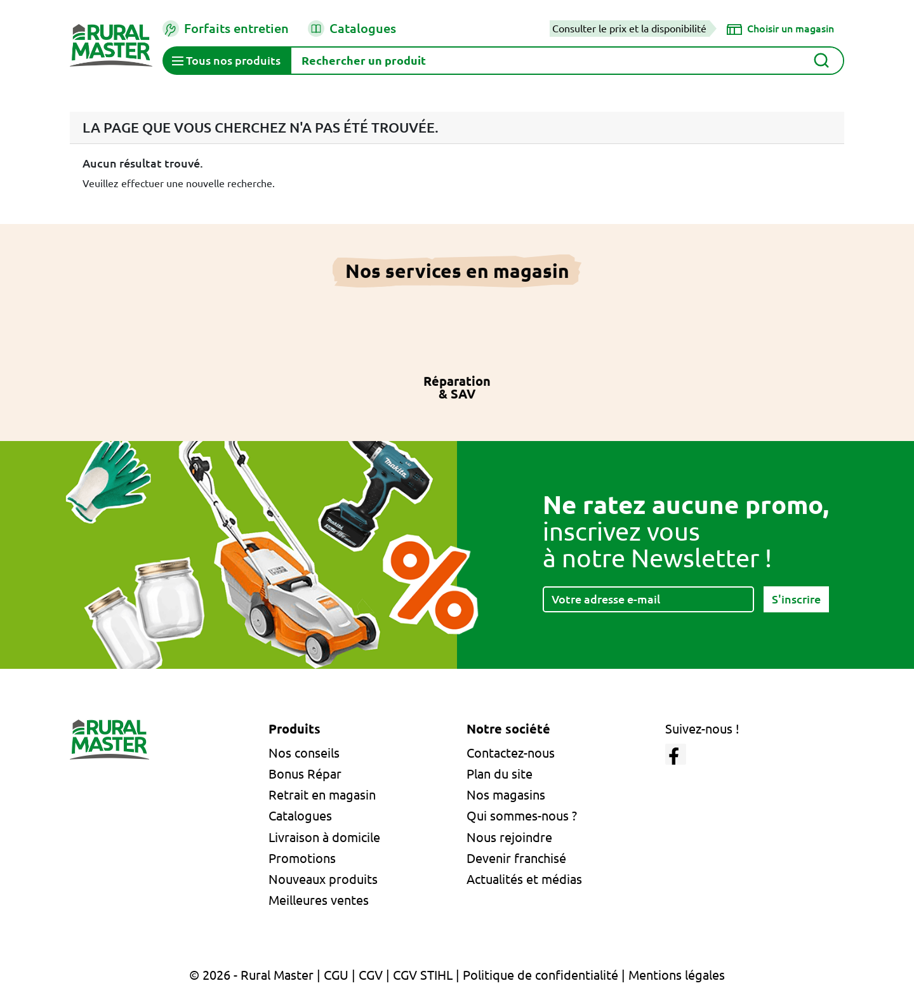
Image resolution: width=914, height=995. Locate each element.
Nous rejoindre (509, 837)
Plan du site (500, 774)
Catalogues (352, 28)
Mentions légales (676, 975)
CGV (371, 975)
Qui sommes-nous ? (522, 815)
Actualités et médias (524, 879)
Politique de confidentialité (540, 975)
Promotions (302, 858)
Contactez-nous (511, 753)
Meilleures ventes (318, 900)
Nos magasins (506, 794)
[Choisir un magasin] (780, 28)
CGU (336, 975)
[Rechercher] (567, 61)
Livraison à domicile (324, 837)
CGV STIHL (423, 975)
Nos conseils (304, 753)
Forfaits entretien (225, 28)
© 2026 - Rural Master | (256, 975)
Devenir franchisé (516, 858)
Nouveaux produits (323, 879)
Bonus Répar (304, 774)
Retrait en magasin (322, 794)
